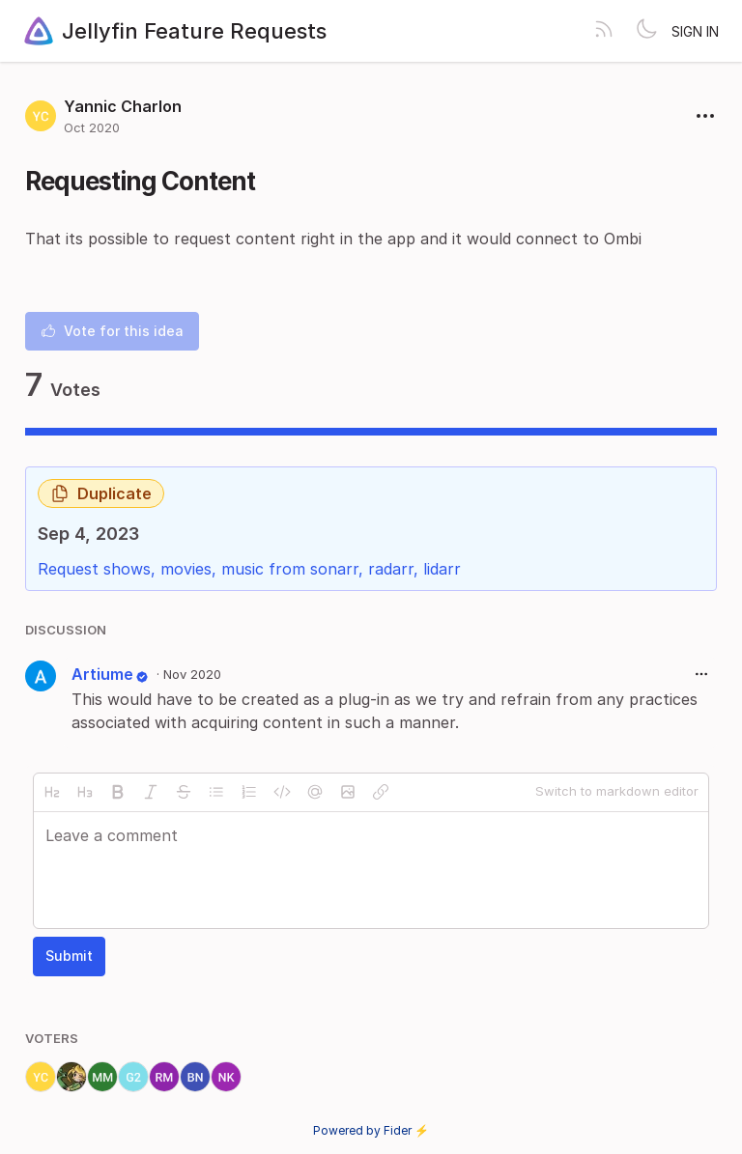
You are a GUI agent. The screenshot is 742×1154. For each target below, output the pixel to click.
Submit (69, 955)
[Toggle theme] (646, 30)
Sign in (695, 31)
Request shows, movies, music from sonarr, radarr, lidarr (249, 568)
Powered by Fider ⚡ (371, 1130)
